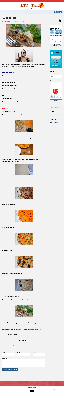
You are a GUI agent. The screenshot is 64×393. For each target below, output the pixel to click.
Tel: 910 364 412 (55, 100)
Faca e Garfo (14, 21)
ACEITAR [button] (32, 391)
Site (34, 352)
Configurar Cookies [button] (56, 389)
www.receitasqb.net (35, 329)
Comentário (5, 358)
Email (18, 352)
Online (54, 122)
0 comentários (22, 21)
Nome (3, 352)
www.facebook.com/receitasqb (16, 331)
